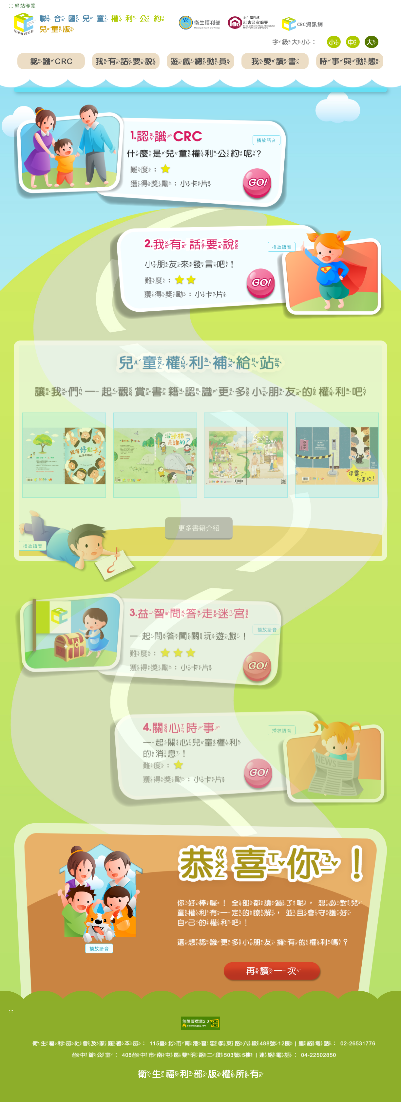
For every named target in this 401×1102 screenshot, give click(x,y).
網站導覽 (25, 6)
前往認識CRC (257, 185)
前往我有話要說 (261, 285)
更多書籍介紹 (199, 539)
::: (11, 6)
